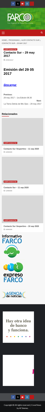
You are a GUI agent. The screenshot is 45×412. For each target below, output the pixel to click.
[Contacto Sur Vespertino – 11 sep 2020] (22, 132)
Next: (22, 102)
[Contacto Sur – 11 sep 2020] (22, 170)
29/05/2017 (9, 60)
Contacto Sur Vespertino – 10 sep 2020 (21, 226)
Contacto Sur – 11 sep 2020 (16, 188)
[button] (4, 33)
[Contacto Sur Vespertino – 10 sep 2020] (22, 209)
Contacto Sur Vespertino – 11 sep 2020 (21, 149)
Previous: (22, 96)
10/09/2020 (9, 229)
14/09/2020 (9, 152)
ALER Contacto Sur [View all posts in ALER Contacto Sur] (10, 49)
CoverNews (36, 405)
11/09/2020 (9, 190)
